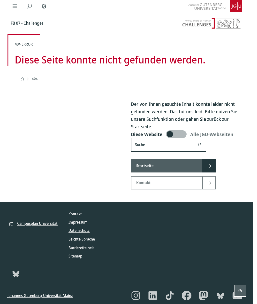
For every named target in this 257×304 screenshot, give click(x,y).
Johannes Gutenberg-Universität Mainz (40, 295)
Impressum (78, 222)
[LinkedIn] (153, 295)
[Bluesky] (16, 273)
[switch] (188, 134)
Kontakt (75, 214)
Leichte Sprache (81, 239)
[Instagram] (136, 295)
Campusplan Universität (37, 223)
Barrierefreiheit (81, 247)
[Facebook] (186, 295)
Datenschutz (79, 230)
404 (35, 78)
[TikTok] (169, 295)
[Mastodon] (203, 295)
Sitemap (75, 256)
